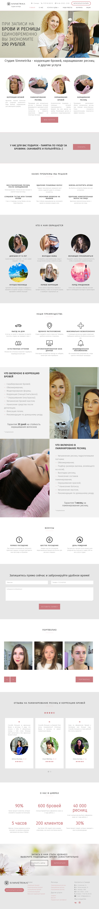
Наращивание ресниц (57, 887)
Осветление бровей (34, 892)
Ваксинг (53, 898)
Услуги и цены (53, 7)
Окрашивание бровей (34, 889)
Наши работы (67, 7)
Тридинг (53, 895)
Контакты (79, 7)
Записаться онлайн (81, 3)
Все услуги (49, 120)
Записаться (60, 863)
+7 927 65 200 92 (48, 3)
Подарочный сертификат (59, 900)
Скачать (82, 147)
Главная (32, 7)
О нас (41, 7)
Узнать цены (39, 863)
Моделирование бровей (35, 887)
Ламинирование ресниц (58, 885)
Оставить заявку (49, 606)
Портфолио (84, 679)
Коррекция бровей (33, 885)
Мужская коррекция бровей (36, 894)
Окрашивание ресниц (57, 889)
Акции (88, 7)
